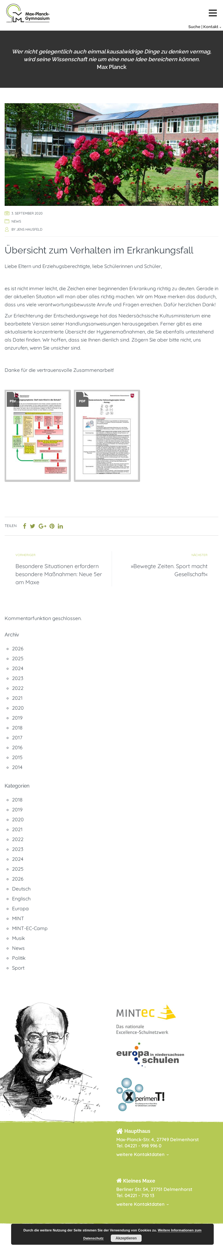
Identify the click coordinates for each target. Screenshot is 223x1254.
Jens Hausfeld (29, 229)
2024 (17, 668)
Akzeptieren (126, 1238)
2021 (17, 698)
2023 (17, 678)
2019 (17, 718)
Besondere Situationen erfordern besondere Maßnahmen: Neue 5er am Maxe (58, 574)
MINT (18, 918)
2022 (18, 688)
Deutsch (21, 889)
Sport (18, 968)
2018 (17, 728)
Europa (20, 908)
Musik (18, 938)
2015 (17, 757)
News (16, 221)
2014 (17, 767)
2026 (18, 648)
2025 (18, 658)
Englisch (21, 898)
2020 (18, 708)
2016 (17, 747)
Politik (19, 958)
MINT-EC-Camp (30, 928)
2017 (17, 737)
